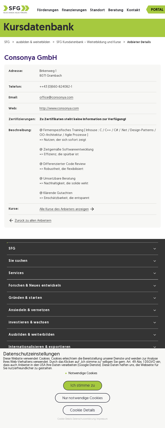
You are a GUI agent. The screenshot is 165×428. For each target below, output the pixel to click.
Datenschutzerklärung (84, 419)
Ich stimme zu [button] (82, 386)
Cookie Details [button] (82, 410)
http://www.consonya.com (59, 108)
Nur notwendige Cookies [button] (82, 398)
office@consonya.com (56, 97)
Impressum (102, 419)
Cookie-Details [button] (65, 419)
